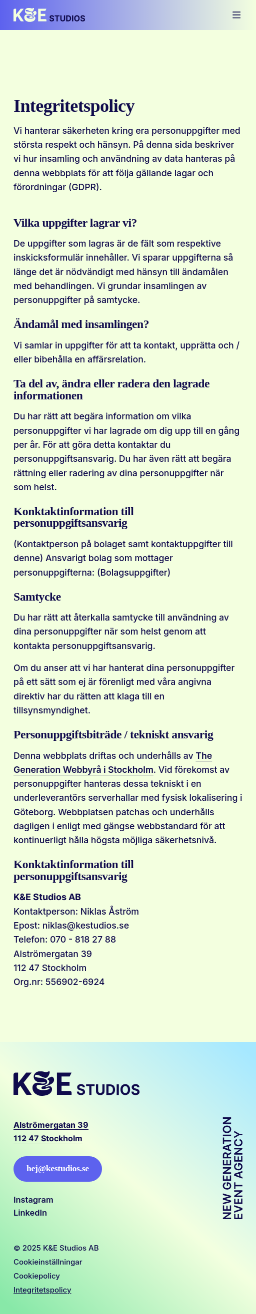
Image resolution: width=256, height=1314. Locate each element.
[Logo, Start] (49, 15)
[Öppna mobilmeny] (236, 14)
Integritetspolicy (43, 1290)
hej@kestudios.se (57, 1168)
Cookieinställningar (48, 1262)
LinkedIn (30, 1213)
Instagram (34, 1200)
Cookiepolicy (37, 1276)
